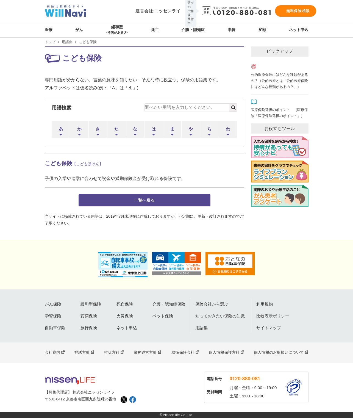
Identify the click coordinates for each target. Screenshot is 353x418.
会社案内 (52, 352)
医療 (48, 29)
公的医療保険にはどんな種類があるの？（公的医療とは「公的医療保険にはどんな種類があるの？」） (279, 81)
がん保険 (53, 304)
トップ (50, 42)
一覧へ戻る (144, 200)
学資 (231, 29)
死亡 (155, 29)
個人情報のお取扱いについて (279, 352)
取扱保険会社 (182, 352)
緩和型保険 (90, 304)
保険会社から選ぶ (211, 304)
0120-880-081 (245, 378)
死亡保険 (124, 304)
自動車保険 (55, 327)
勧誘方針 (82, 352)
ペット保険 (162, 316)
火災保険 (124, 316)
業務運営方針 (145, 352)
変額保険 (88, 316)
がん (79, 29)
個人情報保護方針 (224, 352)
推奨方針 (111, 352)
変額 (262, 29)
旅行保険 (88, 327)
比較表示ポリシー (272, 316)
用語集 (67, 42)
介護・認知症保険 (168, 304)
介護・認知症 (193, 29)
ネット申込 (298, 29)
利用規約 (264, 304)
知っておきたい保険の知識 (220, 316)
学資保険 (53, 316)
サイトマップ (268, 327)
